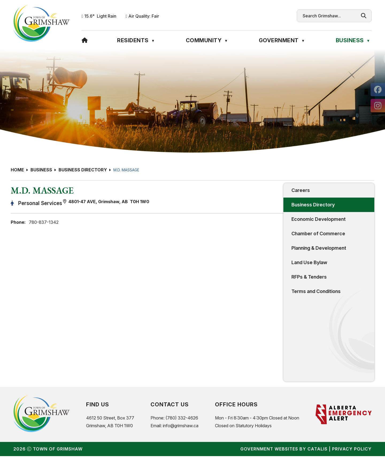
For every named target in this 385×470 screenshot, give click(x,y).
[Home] (85, 40)
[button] (363, 15)
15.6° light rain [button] (100, 16)
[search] (329, 15)
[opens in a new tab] (378, 89)
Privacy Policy (352, 462)
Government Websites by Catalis (284, 462)
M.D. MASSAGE (126, 170)
